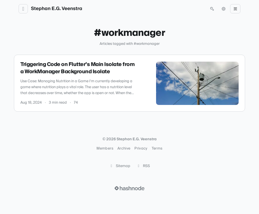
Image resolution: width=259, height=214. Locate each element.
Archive (123, 148)
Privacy (140, 148)
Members (104, 148)
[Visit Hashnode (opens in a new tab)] (129, 188)
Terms (157, 148)
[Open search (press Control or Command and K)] (212, 8)
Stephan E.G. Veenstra (56, 8)
